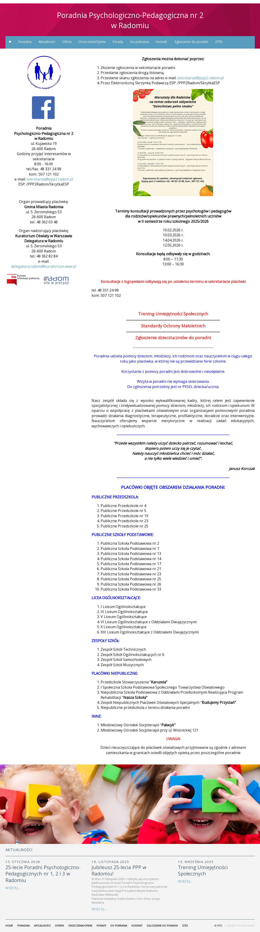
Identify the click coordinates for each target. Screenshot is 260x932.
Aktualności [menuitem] (47, 42)
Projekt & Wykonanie (241, 925)
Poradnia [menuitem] (25, 42)
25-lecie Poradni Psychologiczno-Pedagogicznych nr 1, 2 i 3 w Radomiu (42, 873)
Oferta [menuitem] (67, 42)
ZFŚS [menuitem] (219, 42)
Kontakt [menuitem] (161, 42)
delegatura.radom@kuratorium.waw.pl (43, 266)
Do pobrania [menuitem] (139, 42)
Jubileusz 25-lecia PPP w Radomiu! (119, 870)
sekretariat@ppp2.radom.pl (50, 179)
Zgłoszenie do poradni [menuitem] (191, 42)
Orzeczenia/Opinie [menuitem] (92, 42)
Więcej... (13, 887)
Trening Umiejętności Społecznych (203, 870)
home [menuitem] (10, 41)
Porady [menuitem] (117, 42)
